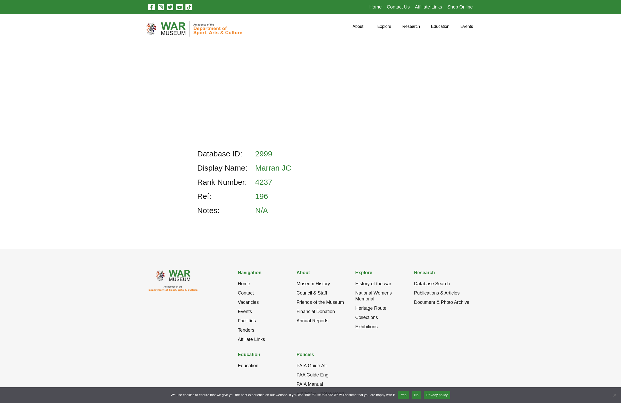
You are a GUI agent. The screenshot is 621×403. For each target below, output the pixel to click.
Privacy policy (437, 395)
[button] (358, 28)
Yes (403, 395)
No (416, 395)
